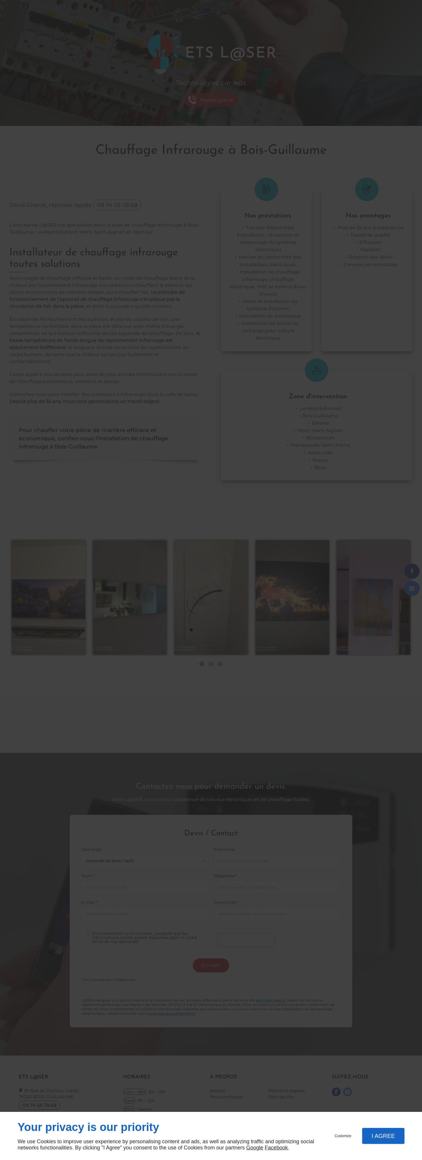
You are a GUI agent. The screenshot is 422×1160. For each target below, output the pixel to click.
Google (254, 1148)
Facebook (276, 1148)
